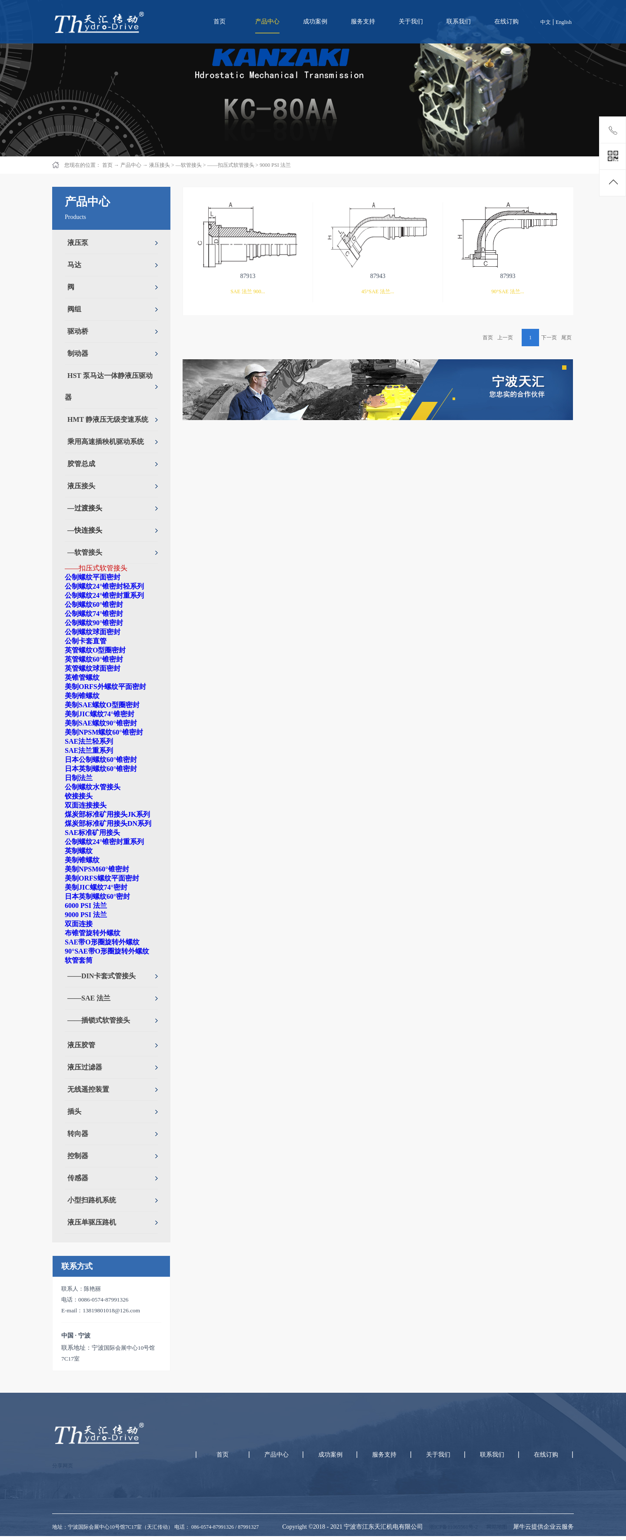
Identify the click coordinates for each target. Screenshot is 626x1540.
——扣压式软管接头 (230, 165)
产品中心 (130, 165)
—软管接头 (189, 165)
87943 (378, 276)
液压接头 (159, 165)
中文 (545, 22)
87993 (508, 276)
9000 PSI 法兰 (275, 165)
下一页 (549, 337)
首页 (219, 21)
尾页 (566, 337)
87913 (248, 276)
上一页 (505, 337)
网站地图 (495, 1527)
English (564, 22)
